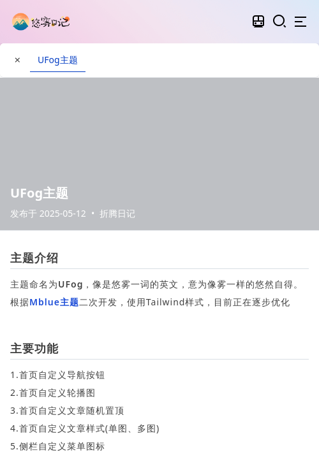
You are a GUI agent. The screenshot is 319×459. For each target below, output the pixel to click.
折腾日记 (117, 213)
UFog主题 (58, 60)
